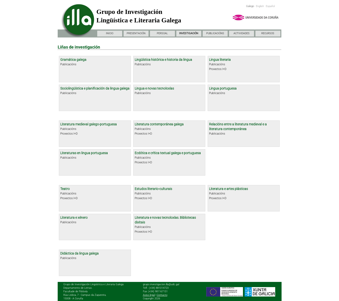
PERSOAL (162, 33)
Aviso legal (149, 295)
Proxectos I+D (217, 69)
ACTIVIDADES (242, 33)
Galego (250, 6)
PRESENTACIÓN (136, 33)
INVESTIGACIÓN (188, 33)
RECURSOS (267, 33)
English (260, 6)
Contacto (162, 295)
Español (270, 6)
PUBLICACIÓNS (215, 33)
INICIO (109, 33)
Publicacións (68, 64)
